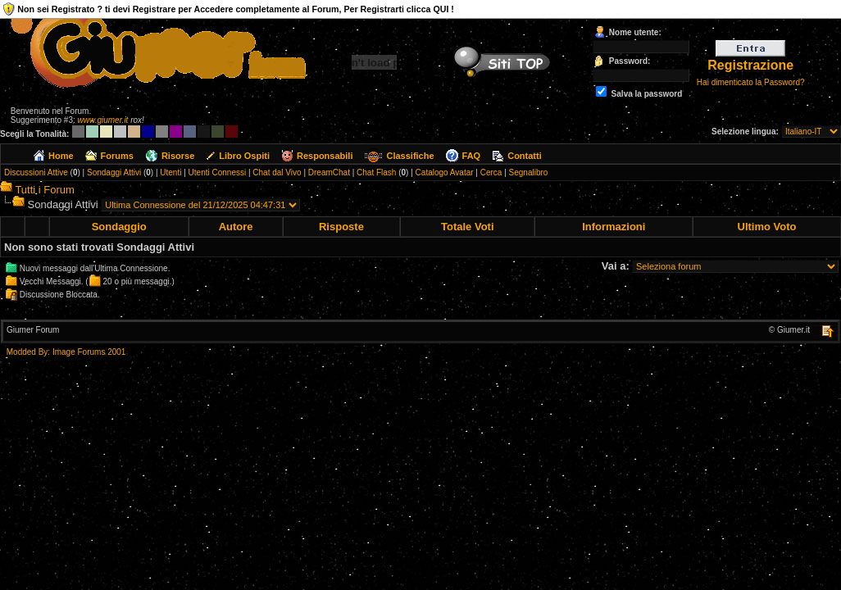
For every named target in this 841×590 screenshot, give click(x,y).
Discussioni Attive (36, 172)
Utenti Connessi (218, 172)
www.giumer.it (103, 120)
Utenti (170, 172)
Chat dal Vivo (276, 172)
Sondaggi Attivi (114, 172)
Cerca (491, 172)
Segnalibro (528, 172)
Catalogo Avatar (445, 172)
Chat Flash (376, 172)
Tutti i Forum (44, 190)
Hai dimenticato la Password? (751, 82)
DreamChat (329, 172)
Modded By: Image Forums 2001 (66, 351)
